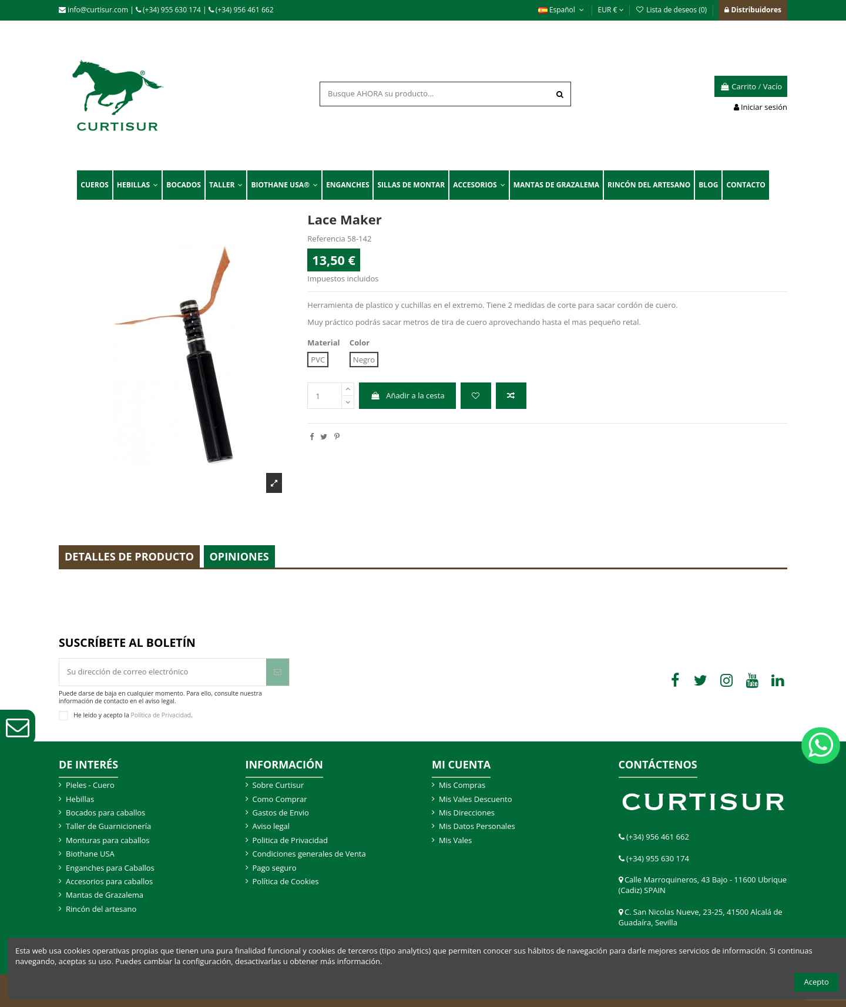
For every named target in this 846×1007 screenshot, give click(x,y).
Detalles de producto (129, 556)
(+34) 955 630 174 (168, 10)
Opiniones (239, 556)
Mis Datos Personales (477, 826)
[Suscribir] (277, 672)
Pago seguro (275, 867)
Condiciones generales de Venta (309, 853)
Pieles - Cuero (90, 785)
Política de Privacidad (160, 714)
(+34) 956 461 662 (241, 10)
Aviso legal (271, 826)
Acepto (816, 981)
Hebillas (80, 799)
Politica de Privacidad (290, 840)
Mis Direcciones (467, 812)
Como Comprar (280, 799)
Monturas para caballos (108, 840)
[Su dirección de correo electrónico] (162, 672)
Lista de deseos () (672, 10)
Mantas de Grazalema (104, 894)
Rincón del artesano (101, 909)
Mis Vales (455, 840)
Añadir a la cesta (408, 395)
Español (562, 10)
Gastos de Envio (281, 812)
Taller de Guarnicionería (108, 826)
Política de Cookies (286, 881)
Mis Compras (462, 785)
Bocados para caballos (105, 812)
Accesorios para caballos (109, 881)
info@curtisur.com (93, 10)
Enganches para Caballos (110, 867)
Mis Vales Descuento (475, 799)
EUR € (611, 10)
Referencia (326, 238)
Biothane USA (90, 853)
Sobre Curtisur (278, 785)
